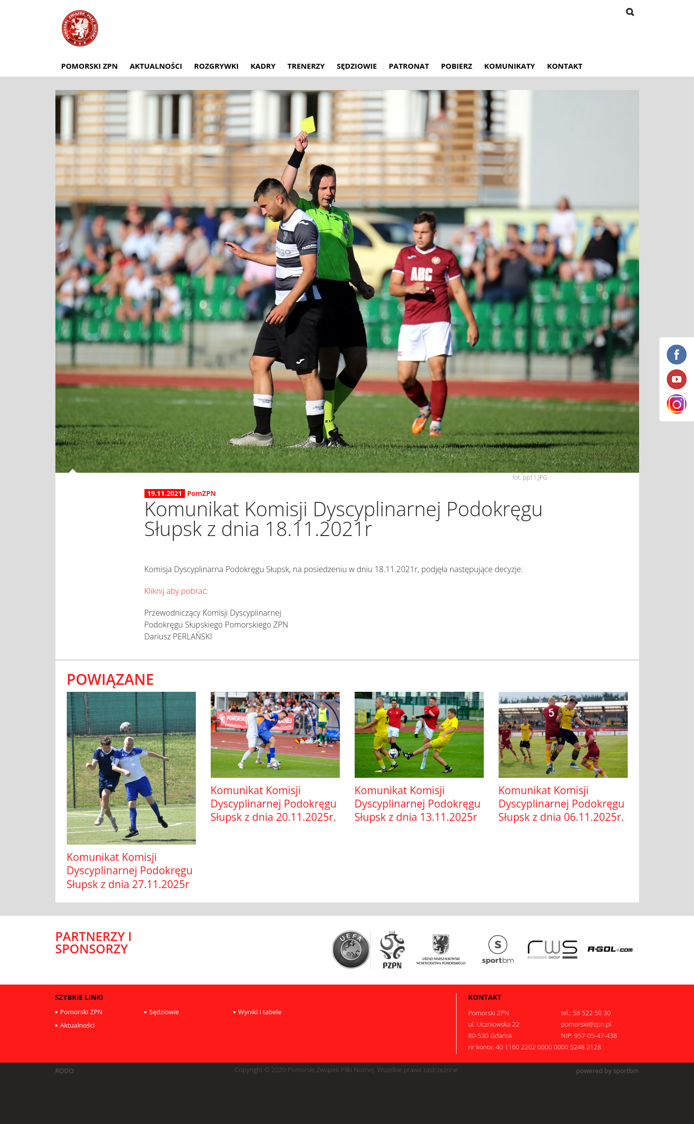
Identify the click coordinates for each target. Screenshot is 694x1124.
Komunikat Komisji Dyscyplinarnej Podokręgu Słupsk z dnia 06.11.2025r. (562, 803)
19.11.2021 (165, 493)
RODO (64, 1071)
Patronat (409, 66)
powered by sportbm (607, 1071)
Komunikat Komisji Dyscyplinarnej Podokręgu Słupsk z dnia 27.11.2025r (130, 870)
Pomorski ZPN (89, 66)
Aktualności (156, 66)
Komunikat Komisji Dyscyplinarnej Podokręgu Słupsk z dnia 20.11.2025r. (274, 803)
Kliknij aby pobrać (175, 590)
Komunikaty (509, 66)
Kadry (263, 66)
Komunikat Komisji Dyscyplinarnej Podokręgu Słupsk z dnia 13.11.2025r (418, 803)
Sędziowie (357, 66)
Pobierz (456, 66)
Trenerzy (306, 66)
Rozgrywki (216, 66)
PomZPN (201, 493)
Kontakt (565, 66)
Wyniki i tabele (260, 1011)
